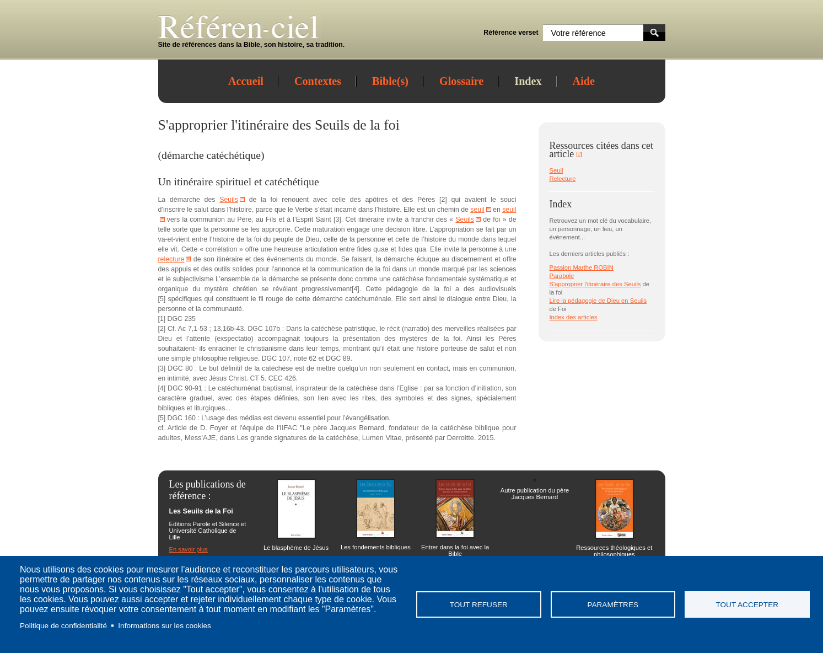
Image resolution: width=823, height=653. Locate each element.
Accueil (245, 81)
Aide (584, 81)
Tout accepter (747, 605)
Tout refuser (479, 605)
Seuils (332, 125)
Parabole (562, 275)
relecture (171, 259)
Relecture (563, 178)
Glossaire (461, 81)
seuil (477, 209)
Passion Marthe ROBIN (582, 267)
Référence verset (510, 32)
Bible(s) (390, 81)
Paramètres (612, 605)
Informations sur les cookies (164, 626)
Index (527, 81)
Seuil (556, 170)
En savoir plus (188, 549)
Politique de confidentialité (63, 626)
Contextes (317, 81)
